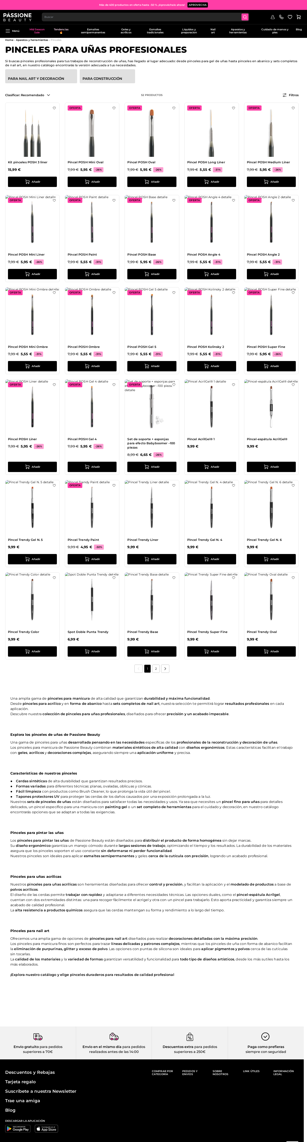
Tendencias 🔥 (61, 31)
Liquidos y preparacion (189, 31)
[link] (138, 669)
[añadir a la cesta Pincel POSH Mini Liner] (32, 274)
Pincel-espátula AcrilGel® (267, 439)
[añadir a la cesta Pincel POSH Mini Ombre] (32, 366)
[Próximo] (165, 669)
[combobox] (148, 16)
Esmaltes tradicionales (155, 31)
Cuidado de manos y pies (274, 31)
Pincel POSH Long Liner (206, 162)
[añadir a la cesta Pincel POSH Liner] (32, 467)
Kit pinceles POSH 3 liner (28, 162)
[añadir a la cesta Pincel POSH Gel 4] (92, 467)
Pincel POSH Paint (82, 254)
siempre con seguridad (266, 1052)
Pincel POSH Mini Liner (26, 254)
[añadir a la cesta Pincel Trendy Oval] (271, 651)
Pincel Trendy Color (23, 632)
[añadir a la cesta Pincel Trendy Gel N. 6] (271, 559)
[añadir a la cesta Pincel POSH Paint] (92, 274)
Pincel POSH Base (141, 254)
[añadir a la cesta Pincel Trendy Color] (32, 651)
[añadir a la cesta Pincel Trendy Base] (151, 651)
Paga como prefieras (266, 1047)
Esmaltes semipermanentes (93, 31)
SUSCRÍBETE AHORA (185, 4)
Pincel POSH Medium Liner (268, 162)
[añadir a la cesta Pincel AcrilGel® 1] (211, 467)
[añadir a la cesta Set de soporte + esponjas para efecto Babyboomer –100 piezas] (151, 467)
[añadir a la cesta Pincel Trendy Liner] (151, 559)
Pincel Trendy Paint (83, 540)
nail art (121, 939)
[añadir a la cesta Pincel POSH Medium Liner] (271, 182)
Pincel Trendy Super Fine (207, 632)
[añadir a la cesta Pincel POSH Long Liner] (211, 182)
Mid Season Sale (37, 31)
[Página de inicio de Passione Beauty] (19, 16)
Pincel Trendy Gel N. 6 (264, 540)
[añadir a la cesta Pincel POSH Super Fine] (271, 366)
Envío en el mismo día (102, 1047)
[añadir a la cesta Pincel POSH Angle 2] (271, 274)
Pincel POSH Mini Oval (85, 162)
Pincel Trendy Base (142, 632)
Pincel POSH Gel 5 (141, 347)
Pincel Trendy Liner (142, 540)
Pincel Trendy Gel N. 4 (204, 540)
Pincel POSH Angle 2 (263, 254)
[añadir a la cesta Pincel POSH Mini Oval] (92, 182)
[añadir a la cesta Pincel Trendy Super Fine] (211, 651)
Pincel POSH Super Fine (266, 347)
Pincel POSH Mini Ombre (28, 347)
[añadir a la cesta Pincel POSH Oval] (151, 182)
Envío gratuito (26, 1047)
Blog (299, 29)
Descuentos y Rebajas (30, 1072)
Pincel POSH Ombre (84, 347)
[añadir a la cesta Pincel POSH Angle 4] (211, 274)
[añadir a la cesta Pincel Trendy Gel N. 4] (211, 559)
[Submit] (248, 16)
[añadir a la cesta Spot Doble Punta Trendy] (92, 651)
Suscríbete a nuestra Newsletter (40, 1091)
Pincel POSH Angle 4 (204, 254)
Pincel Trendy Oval (262, 632)
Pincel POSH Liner (22, 439)
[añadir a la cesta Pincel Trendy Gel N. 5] (32, 559)
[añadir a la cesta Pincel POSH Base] (151, 274)
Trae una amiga (22, 1100)
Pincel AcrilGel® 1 (201, 439)
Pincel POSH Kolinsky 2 (205, 347)
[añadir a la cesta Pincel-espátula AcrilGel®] (271, 467)
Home (9, 40)
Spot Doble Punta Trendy (88, 632)
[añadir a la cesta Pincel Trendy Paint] (92, 559)
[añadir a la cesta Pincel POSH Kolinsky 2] (211, 366)
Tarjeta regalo (20, 1081)
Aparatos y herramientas (238, 31)
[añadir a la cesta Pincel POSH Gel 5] (151, 366)
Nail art (212, 31)
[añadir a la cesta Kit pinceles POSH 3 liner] (32, 182)
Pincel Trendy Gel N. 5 (25, 540)
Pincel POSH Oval (141, 162)
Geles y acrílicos (126, 31)
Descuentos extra (178, 1047)
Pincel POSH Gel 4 (82, 439)
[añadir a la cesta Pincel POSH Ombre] (92, 366)
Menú (12, 31)
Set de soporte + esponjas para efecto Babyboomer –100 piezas (151, 443)
